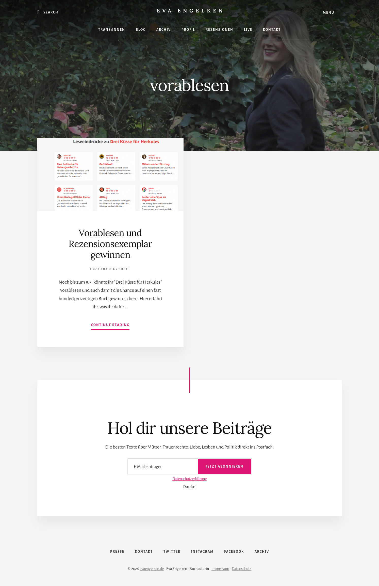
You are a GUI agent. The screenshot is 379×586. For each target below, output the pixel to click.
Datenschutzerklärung (189, 479)
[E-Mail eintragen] (189, 466)
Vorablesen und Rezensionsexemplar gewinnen (110, 243)
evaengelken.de (152, 569)
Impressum (220, 569)
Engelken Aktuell (110, 269)
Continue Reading (110, 326)
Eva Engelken (191, 10)
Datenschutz (241, 569)
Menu (328, 12)
